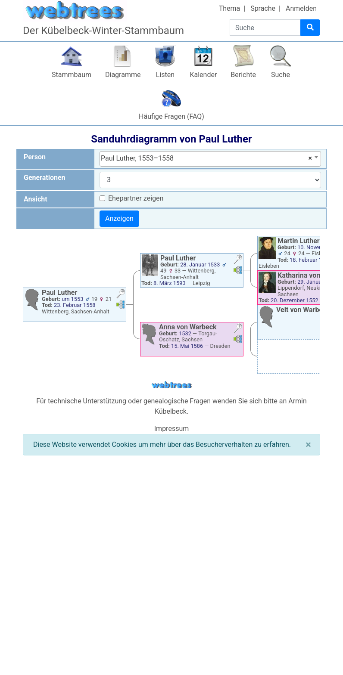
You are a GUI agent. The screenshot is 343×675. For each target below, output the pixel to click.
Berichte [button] (243, 75)
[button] (120, 294)
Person (35, 157)
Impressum (171, 428)
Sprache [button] (262, 8)
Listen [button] (165, 75)
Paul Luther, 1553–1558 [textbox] (206, 158)
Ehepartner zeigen (135, 198)
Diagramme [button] (122, 75)
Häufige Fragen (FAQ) (171, 116)
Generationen (44, 177)
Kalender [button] (203, 75)
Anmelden (301, 8)
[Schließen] (308, 444)
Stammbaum (71, 75)
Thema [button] (229, 8)
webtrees (171, 385)
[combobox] (210, 159)
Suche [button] (280, 75)
